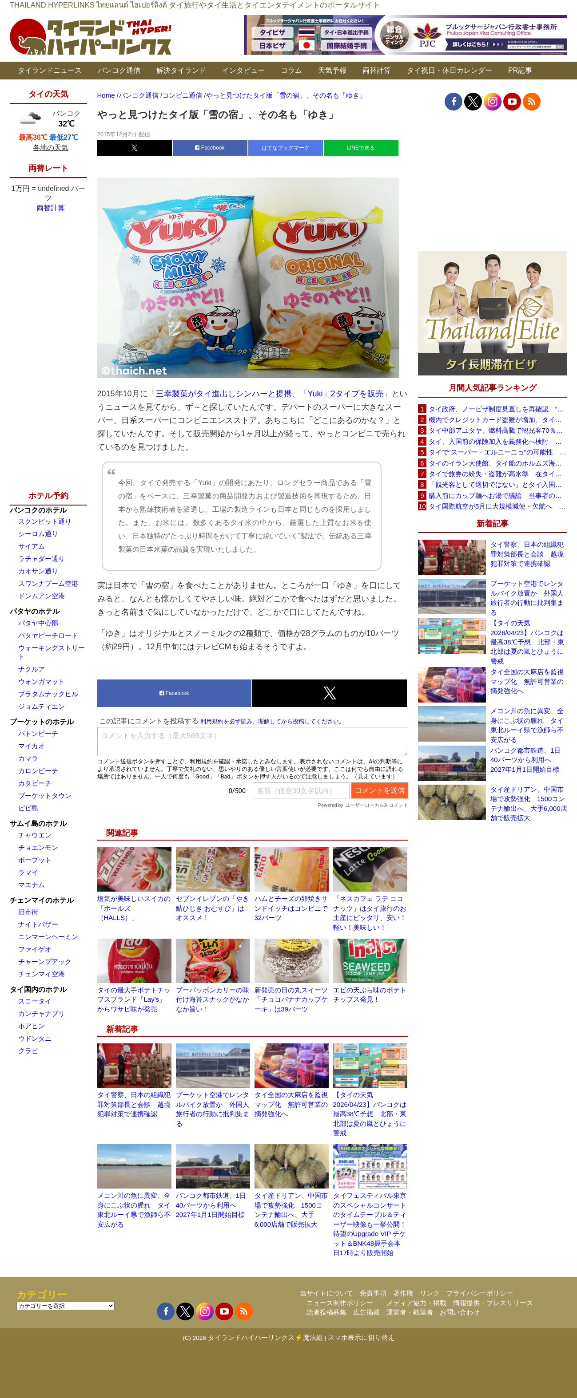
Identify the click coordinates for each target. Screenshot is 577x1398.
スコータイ (35, 1001)
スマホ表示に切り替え (361, 1337)
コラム (291, 70)
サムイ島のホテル (38, 823)
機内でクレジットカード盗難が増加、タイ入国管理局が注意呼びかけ (498, 419)
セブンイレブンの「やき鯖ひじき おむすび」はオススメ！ (212, 908)
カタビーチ (35, 783)
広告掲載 (366, 1312)
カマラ (28, 758)
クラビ (28, 1050)
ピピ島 (28, 808)
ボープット (35, 860)
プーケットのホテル (42, 722)
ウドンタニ (35, 1038)
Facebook (209, 148)
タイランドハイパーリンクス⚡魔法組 (265, 1337)
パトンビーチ (38, 733)
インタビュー (243, 70)
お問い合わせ (460, 1312)
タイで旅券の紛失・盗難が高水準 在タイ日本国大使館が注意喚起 (498, 474)
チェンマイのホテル (42, 900)
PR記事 (520, 70)
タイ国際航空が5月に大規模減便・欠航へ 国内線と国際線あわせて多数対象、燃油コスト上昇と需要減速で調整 (498, 506)
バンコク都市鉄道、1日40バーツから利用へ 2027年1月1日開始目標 (211, 1205)
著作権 (403, 1293)
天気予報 (332, 70)
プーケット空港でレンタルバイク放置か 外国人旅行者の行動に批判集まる (527, 598)
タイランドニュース (50, 70)
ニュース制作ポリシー (339, 1303)
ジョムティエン (41, 706)
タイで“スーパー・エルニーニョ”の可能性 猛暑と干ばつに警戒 (498, 452)
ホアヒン (31, 1026)
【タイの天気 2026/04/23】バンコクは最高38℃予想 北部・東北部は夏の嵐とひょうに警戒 (370, 1114)
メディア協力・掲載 (416, 1303)
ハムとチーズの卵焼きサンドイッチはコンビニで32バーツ (291, 908)
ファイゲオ (35, 949)
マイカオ (31, 746)
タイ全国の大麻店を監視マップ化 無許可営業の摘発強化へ (291, 1104)
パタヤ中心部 (38, 623)
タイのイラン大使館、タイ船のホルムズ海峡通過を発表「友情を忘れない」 (498, 463)
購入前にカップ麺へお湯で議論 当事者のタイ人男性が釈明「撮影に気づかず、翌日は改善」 (498, 495)
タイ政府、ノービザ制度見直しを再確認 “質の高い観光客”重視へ (498, 409)
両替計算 (376, 70)
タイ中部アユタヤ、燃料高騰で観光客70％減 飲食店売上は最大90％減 (498, 430)
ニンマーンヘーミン (48, 936)
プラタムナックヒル (48, 694)
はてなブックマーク (286, 148)
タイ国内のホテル (38, 989)
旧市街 (28, 912)
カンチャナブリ (41, 1013)
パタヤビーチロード (48, 635)
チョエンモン (38, 847)
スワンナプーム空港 (48, 583)
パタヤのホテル (35, 611)
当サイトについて (326, 1293)
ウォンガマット (41, 681)
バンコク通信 (119, 70)
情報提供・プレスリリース (493, 1303)
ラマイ (28, 872)
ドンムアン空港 (41, 596)
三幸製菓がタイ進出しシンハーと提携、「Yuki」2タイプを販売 (269, 393)
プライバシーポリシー (479, 1293)
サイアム (31, 546)
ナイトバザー (38, 924)
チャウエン (35, 835)
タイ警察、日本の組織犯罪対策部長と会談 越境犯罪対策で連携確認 (134, 1104)
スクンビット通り (45, 521)
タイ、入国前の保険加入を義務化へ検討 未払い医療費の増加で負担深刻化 (498, 441)
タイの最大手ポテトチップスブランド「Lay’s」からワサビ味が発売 (134, 999)
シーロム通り (38, 533)
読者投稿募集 (326, 1312)
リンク (430, 1293)
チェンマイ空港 (41, 974)
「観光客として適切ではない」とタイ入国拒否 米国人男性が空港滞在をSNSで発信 (498, 484)
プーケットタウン (45, 795)
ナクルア (31, 669)
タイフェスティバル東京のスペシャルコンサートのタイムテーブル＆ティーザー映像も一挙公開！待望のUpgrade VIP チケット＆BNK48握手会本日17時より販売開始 (369, 1224)
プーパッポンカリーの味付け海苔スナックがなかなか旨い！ (212, 999)
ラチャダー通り (41, 558)
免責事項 (373, 1293)
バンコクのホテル (38, 510)
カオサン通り (38, 571)
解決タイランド (181, 70)
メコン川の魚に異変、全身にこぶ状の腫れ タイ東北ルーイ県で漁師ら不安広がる (527, 725)
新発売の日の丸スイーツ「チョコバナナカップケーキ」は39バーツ (291, 999)
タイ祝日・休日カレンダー (449, 70)
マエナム (31, 885)
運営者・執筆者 (409, 1312)
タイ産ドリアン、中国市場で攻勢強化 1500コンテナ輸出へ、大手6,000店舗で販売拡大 (528, 803)
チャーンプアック (45, 961)
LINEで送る (361, 148)
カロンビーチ (38, 770)
